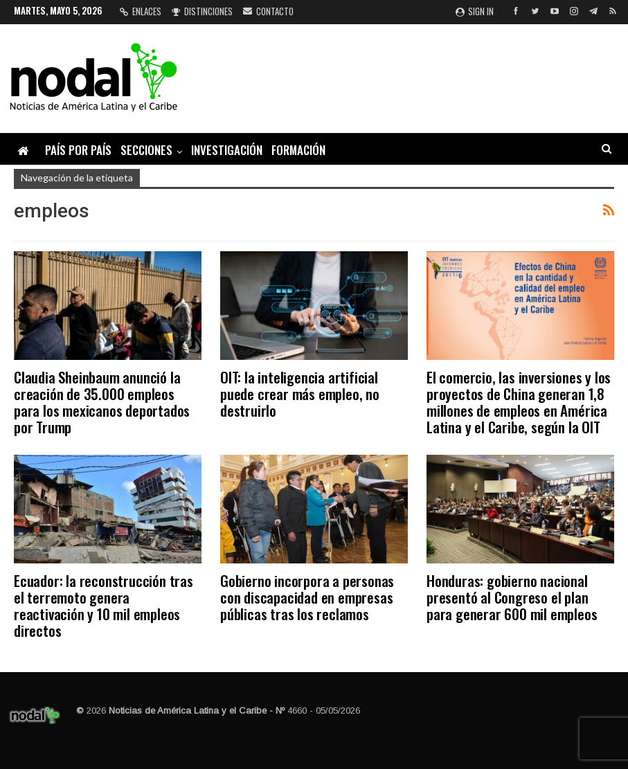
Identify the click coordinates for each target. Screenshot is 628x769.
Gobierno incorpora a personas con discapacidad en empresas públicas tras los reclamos (307, 597)
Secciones (146, 150)
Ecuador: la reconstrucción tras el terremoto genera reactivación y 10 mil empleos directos (103, 605)
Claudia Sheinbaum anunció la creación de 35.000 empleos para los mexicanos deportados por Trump (102, 401)
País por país (78, 150)
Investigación (226, 150)
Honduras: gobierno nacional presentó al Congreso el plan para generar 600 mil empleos (512, 597)
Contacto (268, 11)
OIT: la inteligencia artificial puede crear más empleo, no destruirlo (299, 393)
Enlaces (140, 11)
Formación (298, 150)
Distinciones (202, 11)
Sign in (475, 11)
